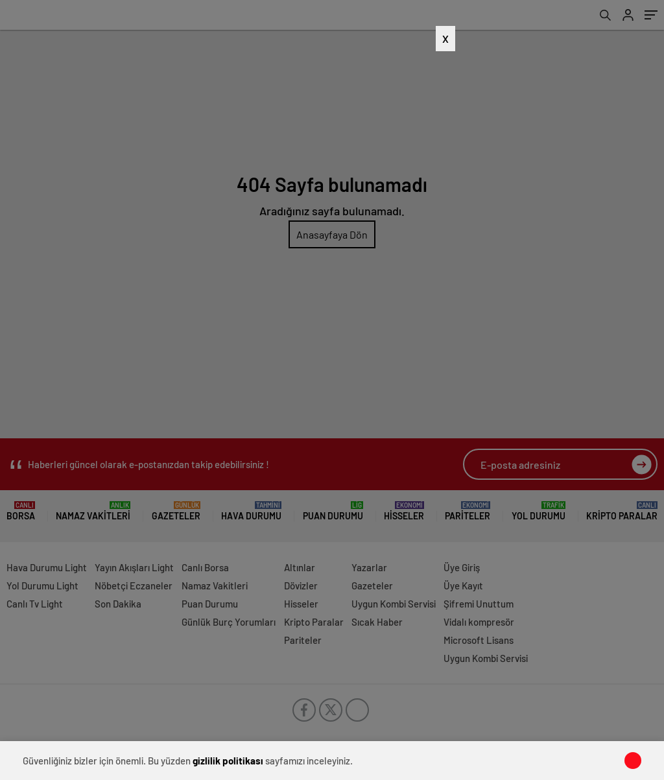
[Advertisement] (322, 292)
